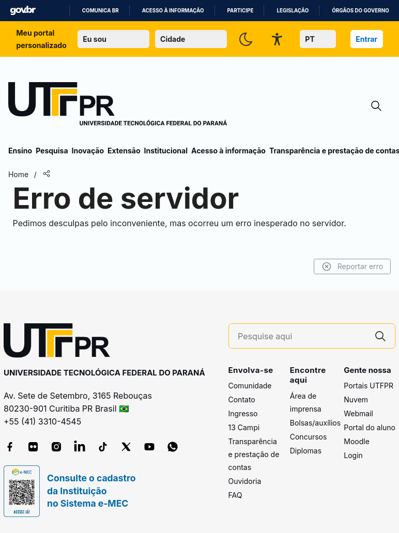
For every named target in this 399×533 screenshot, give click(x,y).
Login (353, 455)
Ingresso (243, 413)
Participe (240, 10)
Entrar (366, 39)
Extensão (124, 150)
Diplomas (305, 450)
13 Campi (244, 427)
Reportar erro (352, 266)
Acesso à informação (173, 10)
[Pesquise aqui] (302, 336)
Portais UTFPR (368, 385)
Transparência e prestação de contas (254, 454)
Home (18, 174)
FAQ (235, 495)
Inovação (88, 150)
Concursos (308, 436)
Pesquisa (52, 150)
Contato (241, 399)
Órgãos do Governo (360, 10)
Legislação (293, 10)
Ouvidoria (245, 481)
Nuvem (356, 399)
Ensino (20, 150)
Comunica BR (100, 10)
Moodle (357, 441)
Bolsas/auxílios (315, 422)
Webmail (358, 413)
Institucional (166, 150)
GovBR (23, 10)
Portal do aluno (369, 427)
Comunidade (250, 385)
